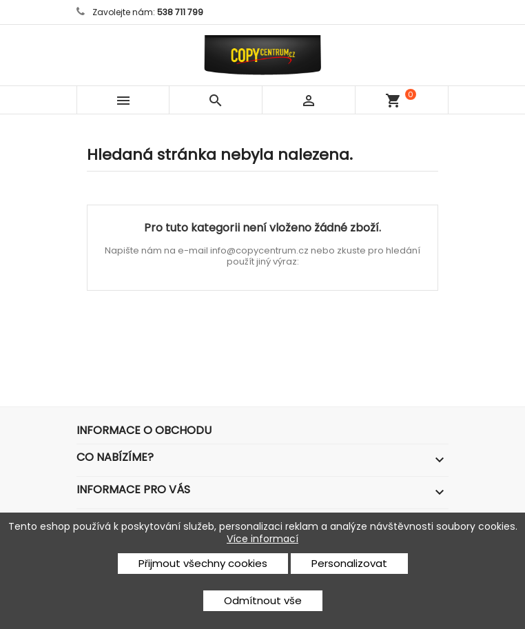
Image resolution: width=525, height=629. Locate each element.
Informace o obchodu (144, 430)
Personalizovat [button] (349, 563)
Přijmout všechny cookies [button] (202, 563)
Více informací (262, 539)
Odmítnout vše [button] (263, 600)
